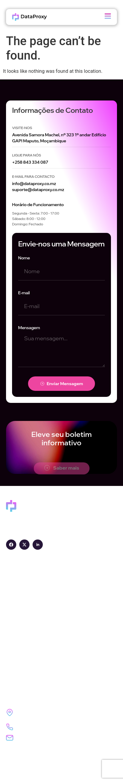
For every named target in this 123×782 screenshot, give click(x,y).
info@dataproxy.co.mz (34, 183)
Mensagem (29, 327)
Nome (24, 258)
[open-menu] (108, 17)
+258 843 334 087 (30, 162)
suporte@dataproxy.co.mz (38, 189)
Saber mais (61, 472)
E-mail (24, 292)
